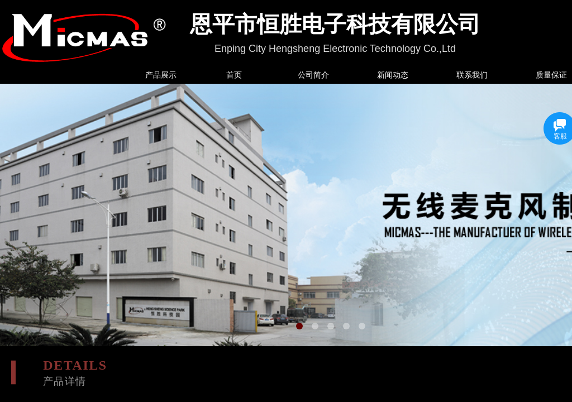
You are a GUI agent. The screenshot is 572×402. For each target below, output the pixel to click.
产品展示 (161, 75)
